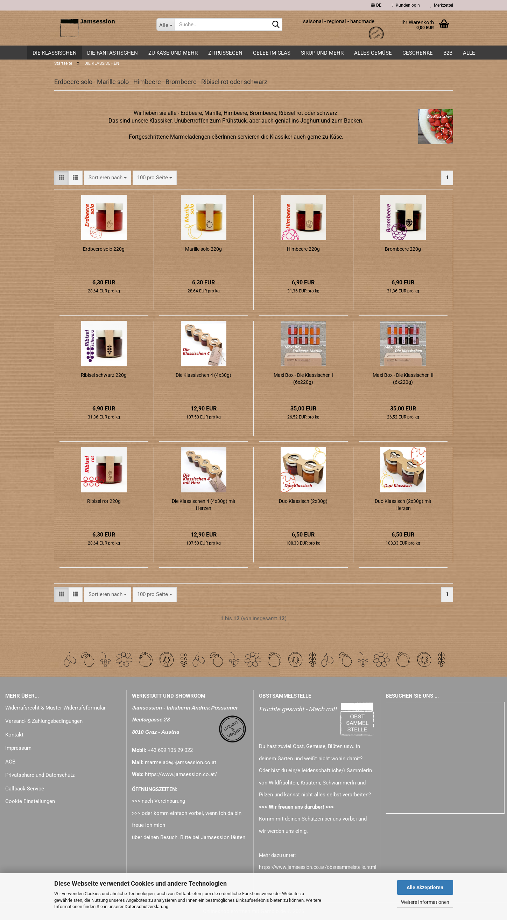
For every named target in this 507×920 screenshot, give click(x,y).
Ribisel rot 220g (104, 501)
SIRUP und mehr (322, 53)
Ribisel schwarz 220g (104, 375)
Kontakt (14, 735)
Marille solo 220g (203, 249)
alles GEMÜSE (373, 53)
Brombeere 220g (403, 249)
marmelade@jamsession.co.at (180, 762)
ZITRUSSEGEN (225, 53)
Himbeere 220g (303, 249)
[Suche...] (165, 24)
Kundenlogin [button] (406, 5)
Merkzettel (441, 5)
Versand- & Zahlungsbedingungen (44, 721)
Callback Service (24, 789)
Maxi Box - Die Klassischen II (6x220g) (403, 378)
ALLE (469, 53)
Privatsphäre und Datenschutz (40, 775)
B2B (447, 53)
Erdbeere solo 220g (104, 249)
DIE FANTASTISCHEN (112, 53)
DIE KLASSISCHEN (55, 53)
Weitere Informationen (425, 902)
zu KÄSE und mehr (173, 53)
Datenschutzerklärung (146, 906)
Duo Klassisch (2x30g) (303, 501)
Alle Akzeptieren (425, 887)
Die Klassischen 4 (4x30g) (203, 375)
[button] (376, 5)
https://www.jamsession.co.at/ (181, 774)
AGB (10, 762)
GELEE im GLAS (271, 53)
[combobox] (107, 178)
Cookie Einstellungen (30, 801)
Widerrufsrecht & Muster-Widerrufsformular (55, 708)
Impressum (18, 748)
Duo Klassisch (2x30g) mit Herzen (403, 504)
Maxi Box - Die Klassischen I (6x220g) (303, 378)
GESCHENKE (417, 53)
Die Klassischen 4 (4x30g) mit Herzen (203, 504)
